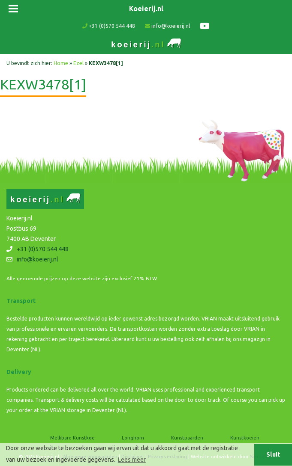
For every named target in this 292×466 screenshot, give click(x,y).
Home (61, 63)
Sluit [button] (273, 454)
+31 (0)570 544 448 (108, 26)
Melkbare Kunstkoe (72, 437)
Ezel (78, 63)
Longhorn (133, 437)
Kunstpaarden (187, 437)
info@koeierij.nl (167, 26)
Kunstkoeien (244, 437)
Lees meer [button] (132, 459)
